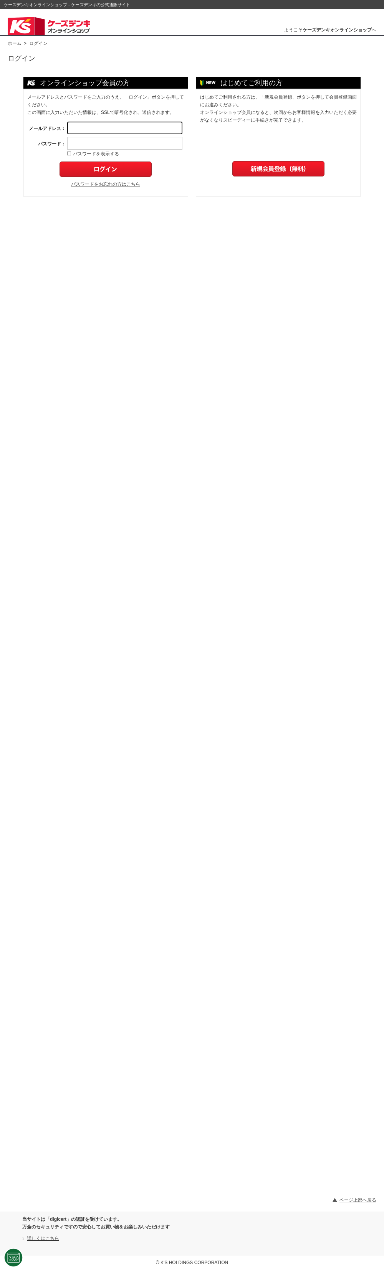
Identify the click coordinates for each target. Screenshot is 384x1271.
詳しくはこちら (43, 1238)
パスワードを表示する (93, 154)
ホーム (15, 43)
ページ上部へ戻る (357, 1200)
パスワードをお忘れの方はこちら (105, 184)
